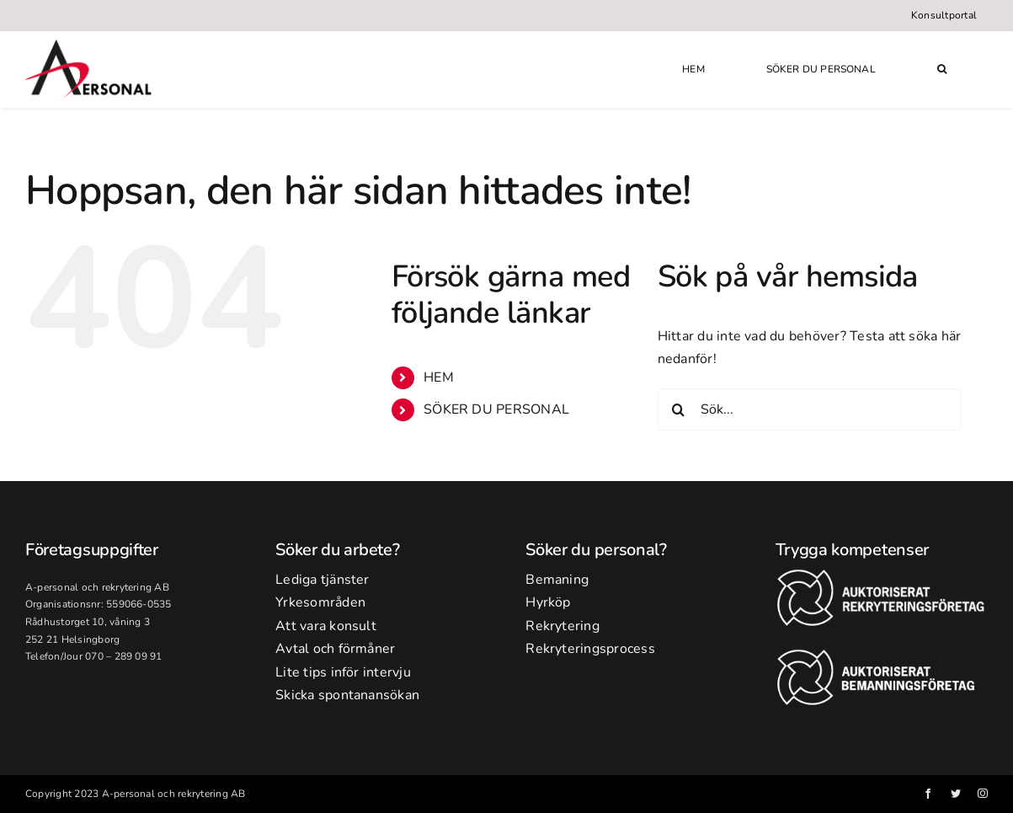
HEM (439, 377)
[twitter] (956, 794)
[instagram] (983, 794)
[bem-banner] (882, 655)
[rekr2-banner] (882, 575)
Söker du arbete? (337, 549)
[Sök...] (810, 409)
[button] (942, 69)
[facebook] (928, 794)
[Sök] (679, 409)
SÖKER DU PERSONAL (496, 409)
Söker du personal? (596, 549)
